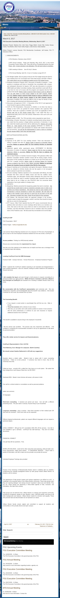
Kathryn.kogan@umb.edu (20, 224)
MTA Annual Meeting (9, 541)
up (28, 524)
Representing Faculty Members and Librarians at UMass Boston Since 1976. (28, 19)
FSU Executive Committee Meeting (17, 550)
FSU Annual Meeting (11, 560)
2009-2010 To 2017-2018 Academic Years (40, 33)
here (6, 593)
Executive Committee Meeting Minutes (21, 33)
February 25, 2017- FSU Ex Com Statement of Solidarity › (44, 525)
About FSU (9, 33)
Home (5, 33)
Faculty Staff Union (12, 16)
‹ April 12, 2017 (8, 524)
